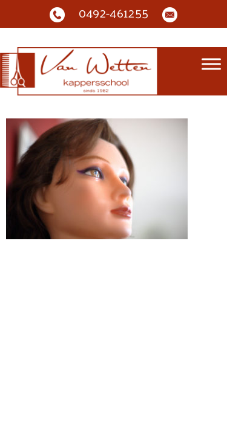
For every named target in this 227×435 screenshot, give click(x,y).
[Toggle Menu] (211, 64)
